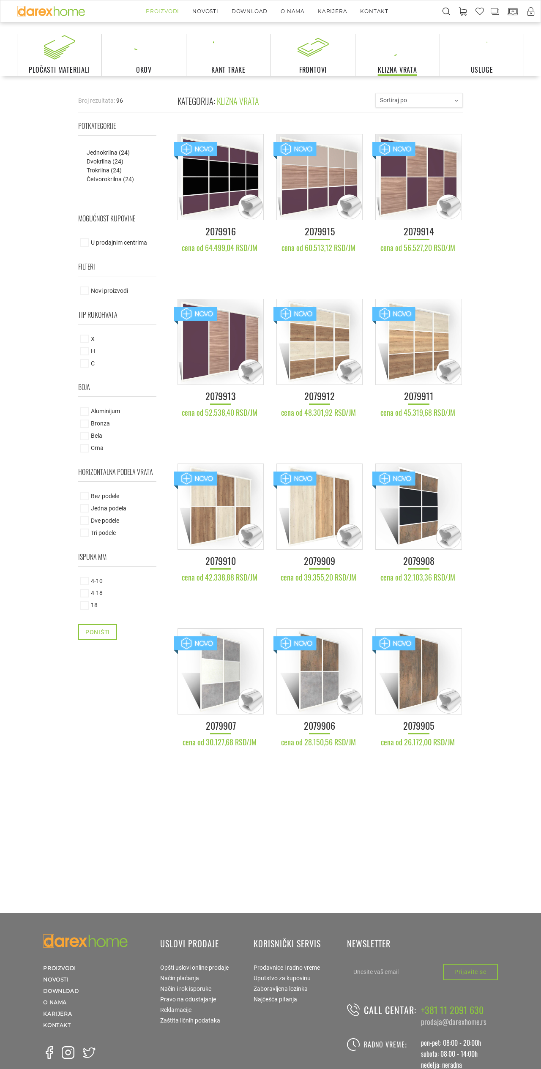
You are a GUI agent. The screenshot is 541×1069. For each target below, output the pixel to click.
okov (144, 70)
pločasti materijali (59, 70)
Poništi (97, 632)
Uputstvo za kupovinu (282, 978)
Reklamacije (175, 1009)
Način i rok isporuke (185, 988)
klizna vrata (397, 70)
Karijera (332, 11)
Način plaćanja (179, 978)
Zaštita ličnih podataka (190, 1020)
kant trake (228, 70)
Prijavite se (470, 971)
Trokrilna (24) (104, 170)
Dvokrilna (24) (105, 161)
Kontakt (374, 11)
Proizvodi (162, 11)
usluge (482, 70)
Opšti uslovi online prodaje (194, 967)
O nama (293, 11)
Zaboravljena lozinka (281, 988)
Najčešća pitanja (275, 999)
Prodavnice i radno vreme (287, 967)
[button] (463, 11)
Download (250, 11)
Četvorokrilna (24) (110, 179)
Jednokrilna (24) (108, 152)
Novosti (205, 11)
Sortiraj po (419, 100)
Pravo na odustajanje (188, 999)
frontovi (313, 70)
